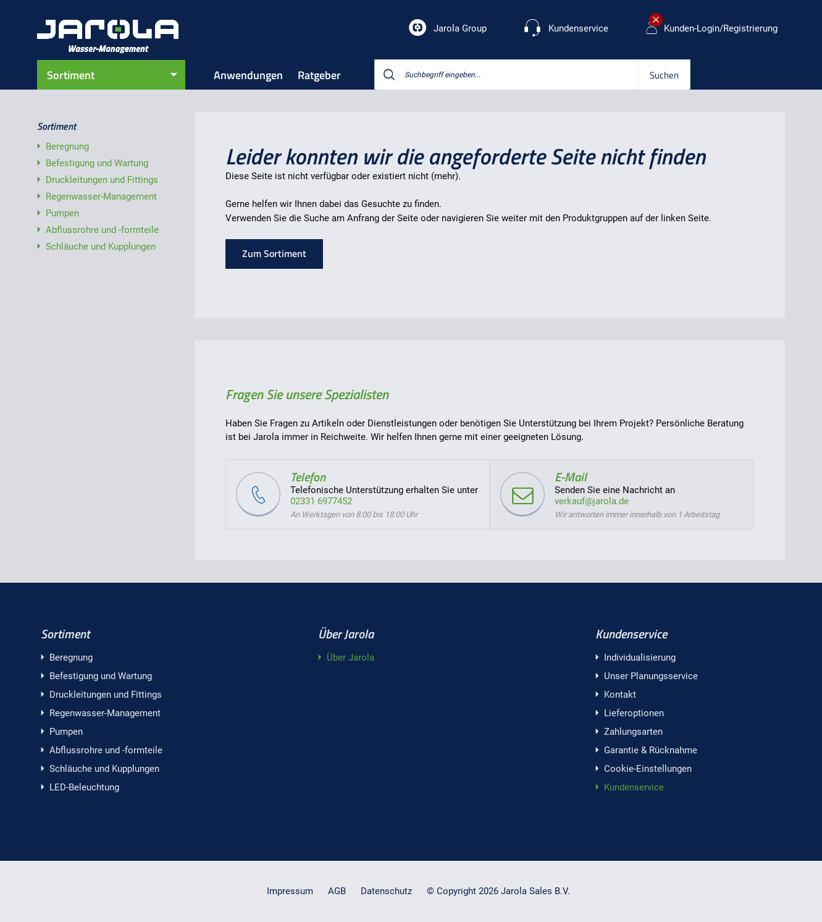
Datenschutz (386, 891)
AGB (337, 891)
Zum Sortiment (274, 253)
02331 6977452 (321, 501)
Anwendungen (248, 75)
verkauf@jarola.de (592, 501)
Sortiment (70, 75)
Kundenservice (631, 633)
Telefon (307, 476)
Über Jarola (346, 633)
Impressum (290, 891)
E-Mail (571, 476)
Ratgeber (319, 75)
